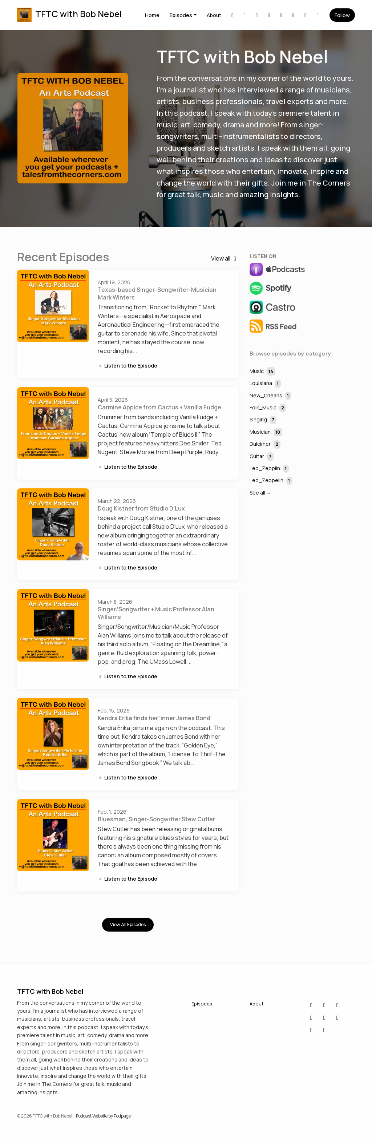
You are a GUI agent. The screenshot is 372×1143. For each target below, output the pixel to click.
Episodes (181, 15)
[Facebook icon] (337, 1005)
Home (152, 15)
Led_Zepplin (269, 469)
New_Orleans (270, 396)
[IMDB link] (269, 15)
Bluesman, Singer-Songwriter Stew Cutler (156, 819)
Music (262, 371)
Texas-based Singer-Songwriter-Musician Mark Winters (157, 293)
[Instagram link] (281, 15)
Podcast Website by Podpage (103, 1116)
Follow (342, 15)
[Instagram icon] (337, 1017)
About (214, 15)
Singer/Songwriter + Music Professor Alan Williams (156, 613)
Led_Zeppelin (271, 481)
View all (225, 258)
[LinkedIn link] (232, 15)
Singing (263, 420)
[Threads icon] (324, 1030)
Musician (266, 432)
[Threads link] (318, 15)
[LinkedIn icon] (324, 1005)
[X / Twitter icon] (324, 1017)
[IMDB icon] (311, 1030)
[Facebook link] (257, 15)
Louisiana (265, 384)
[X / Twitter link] (293, 15)
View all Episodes (128, 924)
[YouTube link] (305, 15)
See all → (260, 492)
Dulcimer (265, 444)
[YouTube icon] (311, 1017)
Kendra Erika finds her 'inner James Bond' (155, 718)
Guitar (262, 456)
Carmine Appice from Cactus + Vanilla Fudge (159, 407)
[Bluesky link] (245, 15)
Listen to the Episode (127, 365)
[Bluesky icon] (311, 1005)
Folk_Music (268, 408)
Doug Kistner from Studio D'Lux (141, 508)
